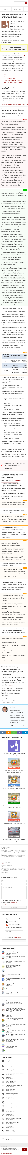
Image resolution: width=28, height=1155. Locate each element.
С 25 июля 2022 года (16, 462)
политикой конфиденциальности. (11, 1152)
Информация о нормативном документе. (14, 74)
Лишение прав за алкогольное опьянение (15, 48)
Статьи (6, 9)
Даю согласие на (14, 937)
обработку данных (17, 937)
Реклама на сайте (5, 1145)
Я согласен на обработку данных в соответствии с (12, 902)
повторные (11, 685)
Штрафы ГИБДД (10, 702)
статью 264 (22, 55)
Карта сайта (4, 1146)
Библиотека (17, 9)
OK (24, 1149)
